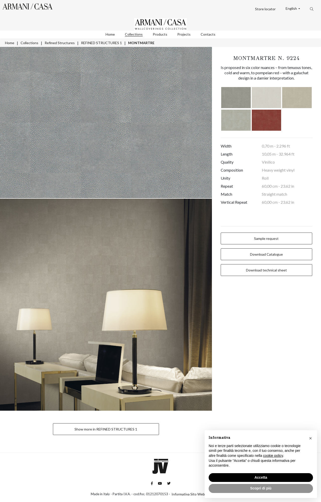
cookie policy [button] (273, 456)
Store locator (265, 9)
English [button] (292, 8)
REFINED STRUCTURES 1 (101, 43)
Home (110, 34)
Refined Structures (60, 43)
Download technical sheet (266, 270)
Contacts (208, 34)
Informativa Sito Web (188, 494)
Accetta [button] (261, 477)
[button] (310, 438)
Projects (184, 34)
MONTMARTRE (141, 43)
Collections (134, 34)
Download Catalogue (266, 254)
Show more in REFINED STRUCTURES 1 (105, 429)
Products (160, 34)
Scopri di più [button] (261, 488)
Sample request (266, 238)
